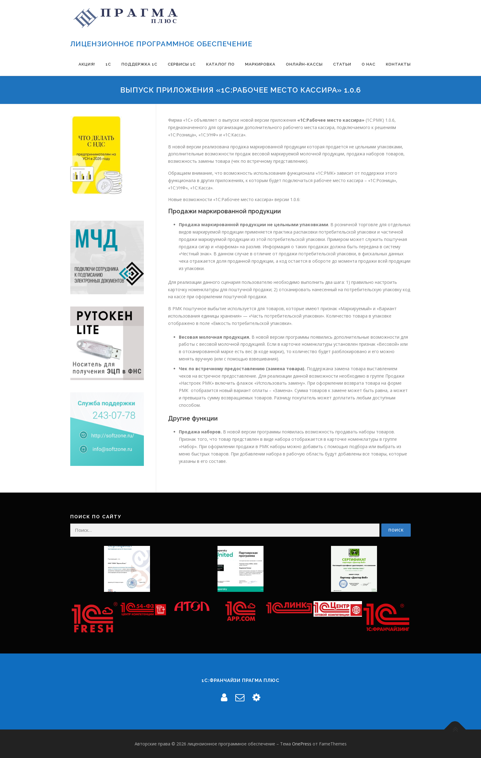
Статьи (342, 64)
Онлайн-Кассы (304, 64)
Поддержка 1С (139, 64)
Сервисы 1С (182, 64)
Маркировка (260, 64)
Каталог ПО (220, 64)
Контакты (398, 64)
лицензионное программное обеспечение (161, 44)
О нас (368, 64)
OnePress (301, 744)
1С (108, 64)
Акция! (87, 64)
